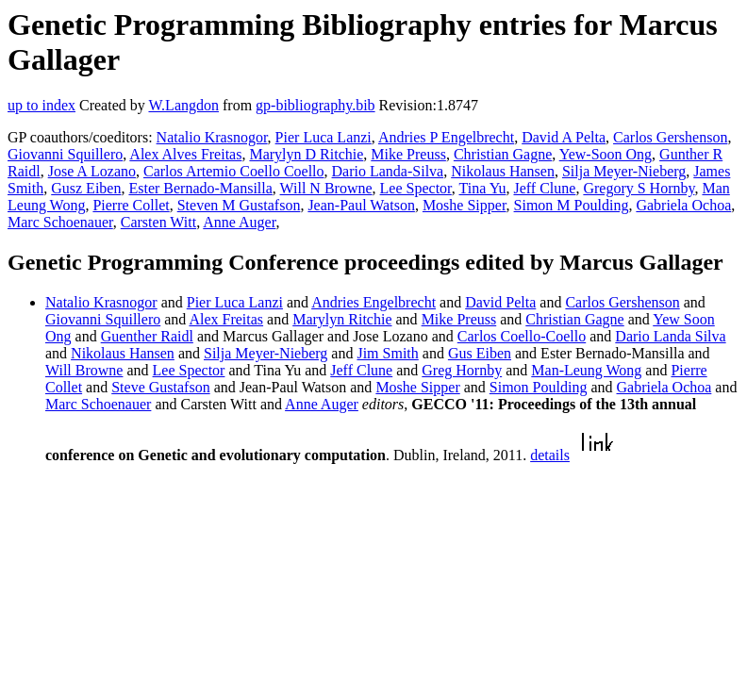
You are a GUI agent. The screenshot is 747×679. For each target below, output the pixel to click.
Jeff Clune (544, 188)
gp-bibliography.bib (315, 105)
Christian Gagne (503, 154)
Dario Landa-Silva (388, 171)
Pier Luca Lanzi (323, 137)
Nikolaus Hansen (503, 171)
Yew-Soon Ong (605, 154)
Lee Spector (416, 188)
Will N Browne (326, 188)
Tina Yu (482, 188)
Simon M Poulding (571, 205)
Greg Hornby (462, 370)
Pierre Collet (130, 205)
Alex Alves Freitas (185, 154)
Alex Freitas (226, 319)
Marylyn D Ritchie (306, 154)
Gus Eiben (479, 353)
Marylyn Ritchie (341, 319)
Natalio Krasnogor (212, 137)
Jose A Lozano (92, 171)
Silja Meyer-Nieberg (624, 171)
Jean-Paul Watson (361, 205)
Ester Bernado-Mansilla (200, 188)
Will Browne (84, 370)
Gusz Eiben (86, 188)
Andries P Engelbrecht (446, 137)
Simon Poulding (539, 387)
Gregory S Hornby (638, 188)
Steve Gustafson (160, 387)
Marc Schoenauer (60, 222)
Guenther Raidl (147, 336)
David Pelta (500, 302)
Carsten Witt (158, 222)
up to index (41, 105)
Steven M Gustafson (239, 205)
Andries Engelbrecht (373, 302)
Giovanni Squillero (65, 154)
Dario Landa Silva (670, 336)
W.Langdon (183, 105)
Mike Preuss (408, 154)
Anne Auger (239, 222)
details (550, 455)
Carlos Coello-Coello (521, 336)
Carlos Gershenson (670, 137)
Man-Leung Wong (586, 370)
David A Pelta (564, 137)
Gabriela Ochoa (683, 205)
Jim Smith (387, 353)
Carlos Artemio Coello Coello (233, 171)
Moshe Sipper (464, 205)
